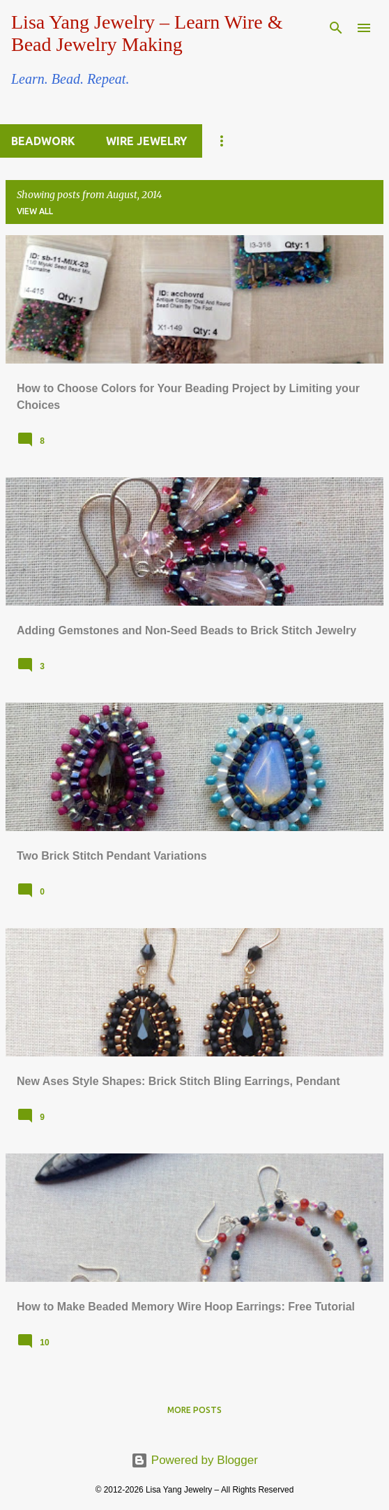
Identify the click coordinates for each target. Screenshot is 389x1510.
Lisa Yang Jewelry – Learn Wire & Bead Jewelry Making (146, 33)
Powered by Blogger (194, 1460)
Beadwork (43, 141)
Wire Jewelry (146, 141)
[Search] (336, 28)
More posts (194, 1409)
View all (35, 211)
